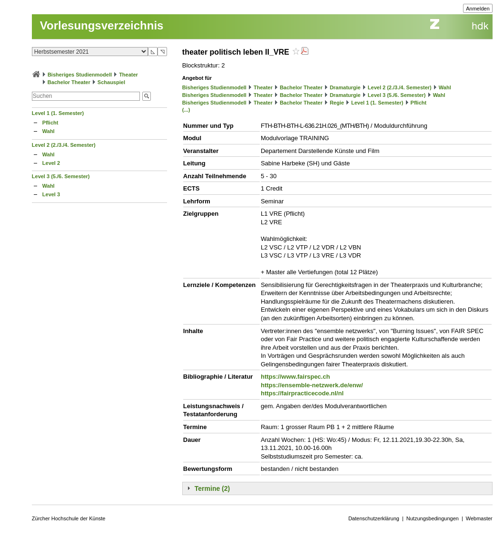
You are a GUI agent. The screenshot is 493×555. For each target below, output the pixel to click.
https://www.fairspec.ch (295, 376)
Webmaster (479, 518)
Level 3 (51, 194)
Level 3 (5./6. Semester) (61, 176)
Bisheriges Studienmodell (80, 74)
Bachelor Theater (69, 82)
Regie (337, 102)
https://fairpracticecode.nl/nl (302, 393)
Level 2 (51, 163)
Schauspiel (111, 82)
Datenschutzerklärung (373, 518)
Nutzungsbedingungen (432, 518)
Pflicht (50, 122)
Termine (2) (212, 488)
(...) (186, 110)
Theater (128, 74)
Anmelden (478, 8)
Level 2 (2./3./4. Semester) (64, 145)
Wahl (48, 131)
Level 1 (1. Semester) (58, 113)
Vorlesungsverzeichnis (102, 25)
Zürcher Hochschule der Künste (69, 518)
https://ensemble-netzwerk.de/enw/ (312, 385)
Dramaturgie (345, 87)
